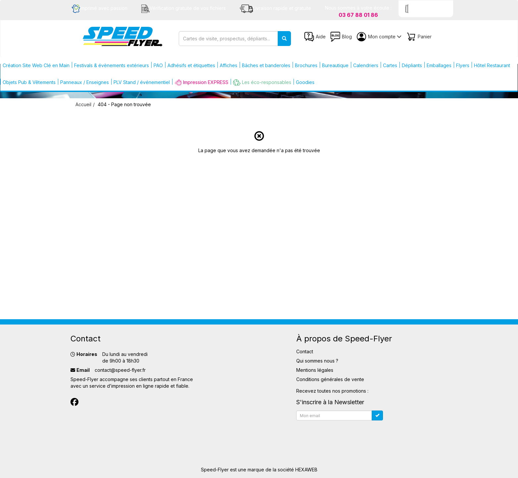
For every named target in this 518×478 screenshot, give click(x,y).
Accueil (83, 104)
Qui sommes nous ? (317, 361)
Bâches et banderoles (266, 65)
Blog (341, 37)
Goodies (305, 82)
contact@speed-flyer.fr (120, 370)
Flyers (462, 65)
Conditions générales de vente (330, 379)
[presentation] (346, 436)
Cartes (390, 65)
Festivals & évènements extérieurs (111, 65)
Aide (315, 37)
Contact (304, 351)
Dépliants (412, 65)
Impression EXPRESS (201, 82)
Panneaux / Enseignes (84, 82)
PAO (158, 65)
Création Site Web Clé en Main (36, 65)
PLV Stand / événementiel (142, 82)
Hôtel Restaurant (492, 65)
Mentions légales (314, 370)
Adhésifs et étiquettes (191, 65)
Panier (419, 37)
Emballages (439, 65)
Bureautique (335, 65)
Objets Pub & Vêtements (29, 82)
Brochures (306, 65)
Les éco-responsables (262, 82)
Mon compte (378, 37)
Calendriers (365, 65)
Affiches (228, 65)
